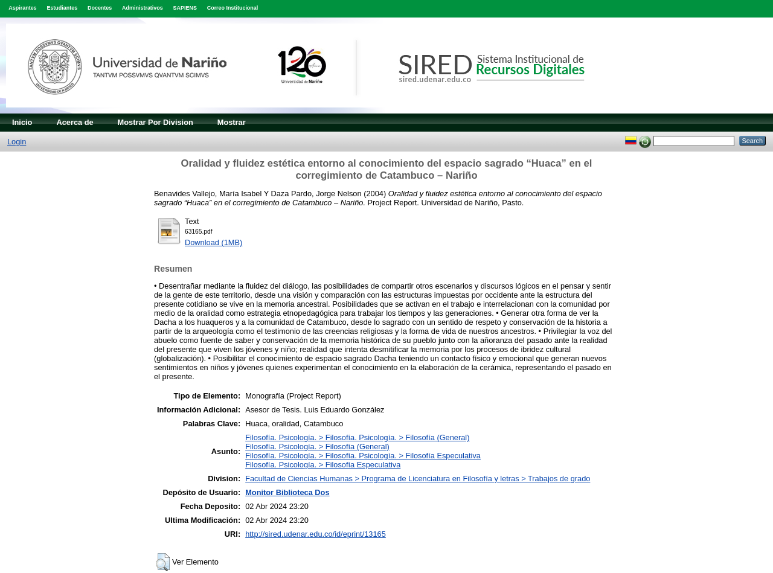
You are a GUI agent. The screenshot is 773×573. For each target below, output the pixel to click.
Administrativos (142, 8)
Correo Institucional (232, 8)
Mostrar (231, 122)
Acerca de (74, 122)
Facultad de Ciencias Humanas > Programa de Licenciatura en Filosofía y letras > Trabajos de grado (417, 478)
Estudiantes (62, 8)
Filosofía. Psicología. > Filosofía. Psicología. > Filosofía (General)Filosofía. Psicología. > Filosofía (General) (357, 442)
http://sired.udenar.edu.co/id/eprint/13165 (315, 534)
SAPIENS (185, 8)
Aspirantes (22, 8)
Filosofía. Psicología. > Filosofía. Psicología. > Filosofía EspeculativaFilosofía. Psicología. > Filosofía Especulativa (363, 460)
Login (16, 141)
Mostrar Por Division (155, 122)
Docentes (100, 8)
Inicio (22, 122)
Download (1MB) (213, 242)
